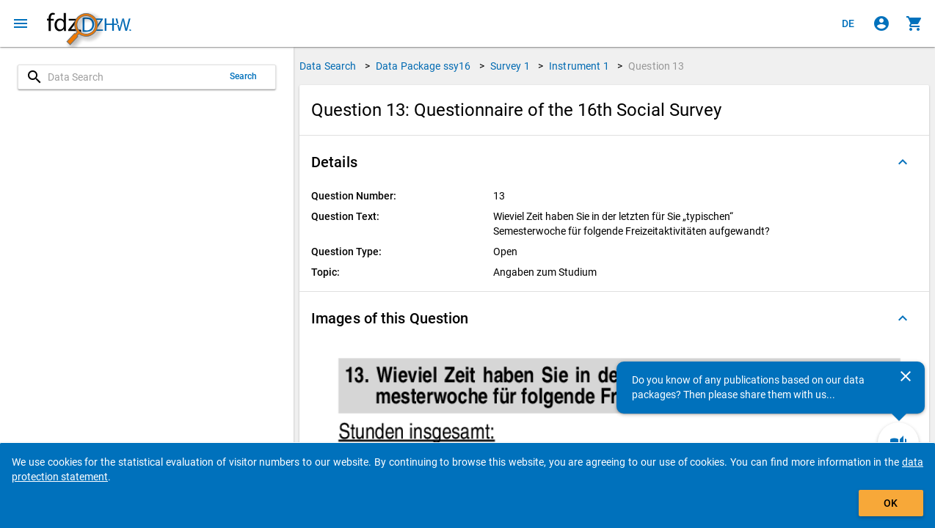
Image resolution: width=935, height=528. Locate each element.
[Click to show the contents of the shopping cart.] (914, 23)
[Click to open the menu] (20, 23)
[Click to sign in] (881, 23)
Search (244, 76)
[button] (614, 162)
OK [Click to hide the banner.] (891, 503)
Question (656, 66)
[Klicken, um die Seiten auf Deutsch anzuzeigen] (848, 23)
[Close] (905, 376)
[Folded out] (902, 162)
